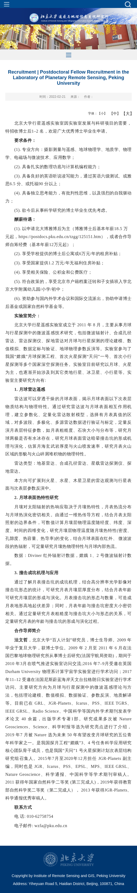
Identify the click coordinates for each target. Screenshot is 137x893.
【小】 (101, 113)
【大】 (125, 113)
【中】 (113, 113)
